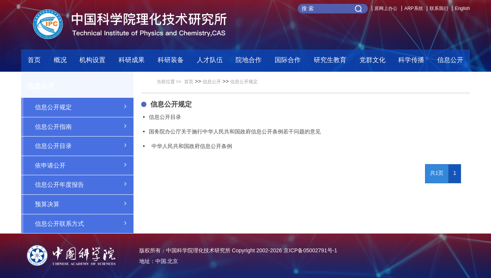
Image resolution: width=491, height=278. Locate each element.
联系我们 (439, 8)
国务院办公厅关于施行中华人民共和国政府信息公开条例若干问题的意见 (235, 131)
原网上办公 (385, 8)
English (462, 8)
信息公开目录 (84, 145)
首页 (34, 60)
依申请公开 (84, 165)
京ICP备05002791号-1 (310, 250)
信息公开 (212, 81)
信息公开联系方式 (84, 223)
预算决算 (84, 203)
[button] (170, 62)
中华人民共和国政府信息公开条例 (190, 146)
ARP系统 (413, 8)
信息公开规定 (84, 106)
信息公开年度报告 (84, 184)
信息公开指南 (84, 126)
